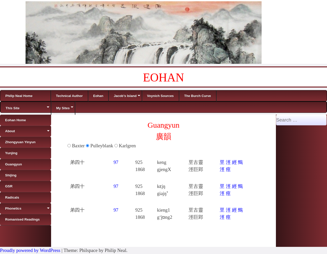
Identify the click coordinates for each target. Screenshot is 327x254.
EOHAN (163, 77)
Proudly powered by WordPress (30, 250)
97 (115, 162)
